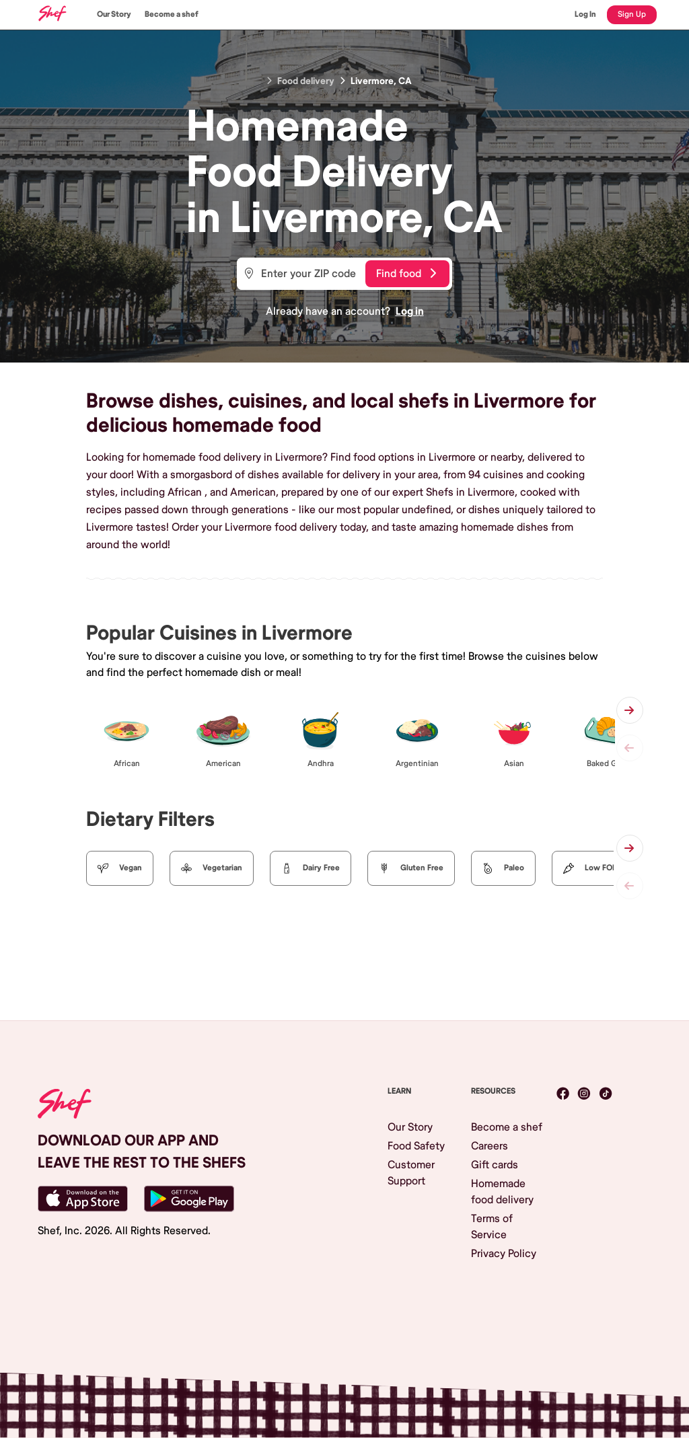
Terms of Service (492, 1227)
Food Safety (416, 1146)
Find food (406, 273)
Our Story (114, 14)
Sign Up (632, 14)
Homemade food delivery (502, 1192)
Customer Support (411, 1173)
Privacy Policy (503, 1253)
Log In (585, 14)
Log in (410, 311)
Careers (489, 1146)
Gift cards (494, 1165)
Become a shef (171, 14)
